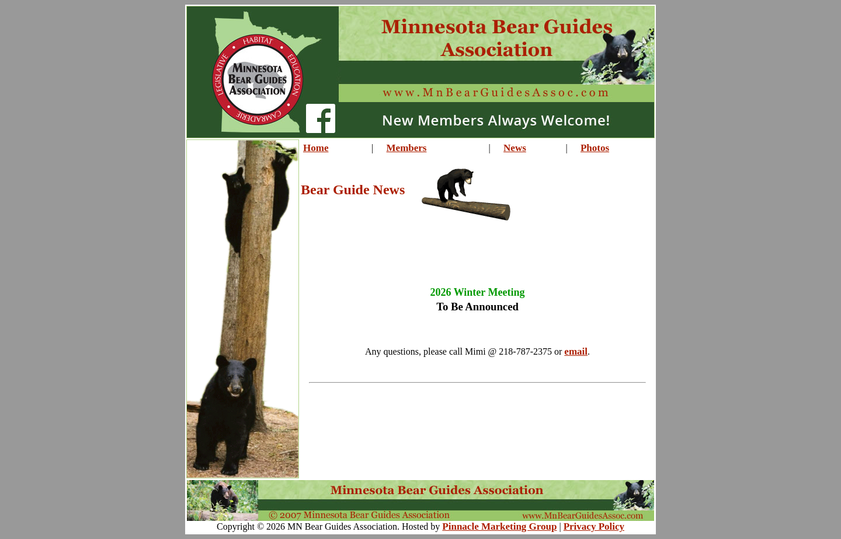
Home (315, 147)
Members (407, 147)
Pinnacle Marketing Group (499, 526)
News (514, 147)
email (576, 351)
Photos (595, 147)
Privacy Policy (594, 526)
